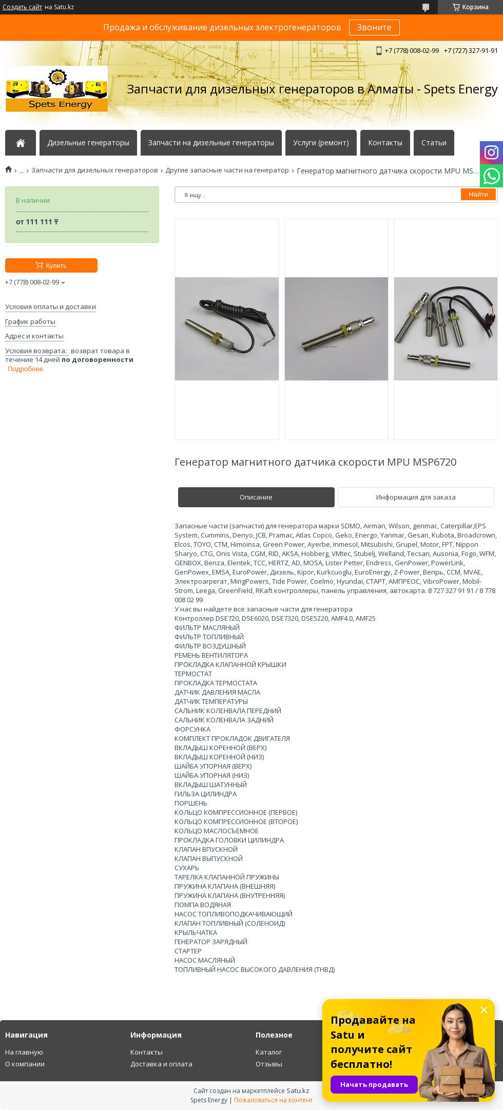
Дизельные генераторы (88, 142)
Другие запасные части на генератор (227, 170)
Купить (56, 266)
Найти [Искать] (478, 194)
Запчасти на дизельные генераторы (211, 142)
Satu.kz (297, 1090)
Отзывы (269, 1063)
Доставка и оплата (161, 1063)
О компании (25, 1063)
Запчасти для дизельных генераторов (94, 170)
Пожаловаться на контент (273, 1100)
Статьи (434, 142)
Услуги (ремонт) (321, 142)
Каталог (269, 1052)
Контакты (385, 142)
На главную (24, 1052)
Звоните (374, 27)
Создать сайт (22, 7)
